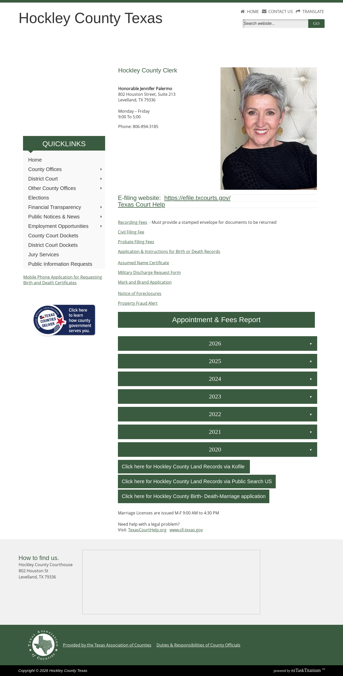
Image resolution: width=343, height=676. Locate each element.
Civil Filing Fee (131, 232)
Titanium (306, 670)
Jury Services (43, 254)
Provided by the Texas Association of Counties (107, 645)
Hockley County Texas (91, 18)
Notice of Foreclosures (139, 293)
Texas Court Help (141, 204)
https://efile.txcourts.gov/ (197, 197)
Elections (38, 197)
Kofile (238, 466)
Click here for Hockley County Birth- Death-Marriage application (193, 496)
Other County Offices (65, 188)
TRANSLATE (313, 11)
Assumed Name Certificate (143, 263)
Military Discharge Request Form (149, 272)
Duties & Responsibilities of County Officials (198, 645)
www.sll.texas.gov (186, 530)
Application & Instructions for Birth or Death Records (169, 251)
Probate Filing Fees (136, 242)
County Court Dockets (53, 235)
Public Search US (252, 481)
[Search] (276, 23)
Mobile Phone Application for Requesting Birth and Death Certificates (62, 280)
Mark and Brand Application (145, 282)
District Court (65, 179)
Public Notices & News (65, 216)
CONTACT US (280, 11)
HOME (253, 11)
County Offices (65, 169)
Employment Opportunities (65, 226)
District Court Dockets (53, 245)
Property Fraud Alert (138, 303)
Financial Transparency (65, 207)
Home (35, 160)
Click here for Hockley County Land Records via (177, 466)
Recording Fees (132, 222)
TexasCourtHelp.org (147, 530)
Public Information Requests (60, 264)
